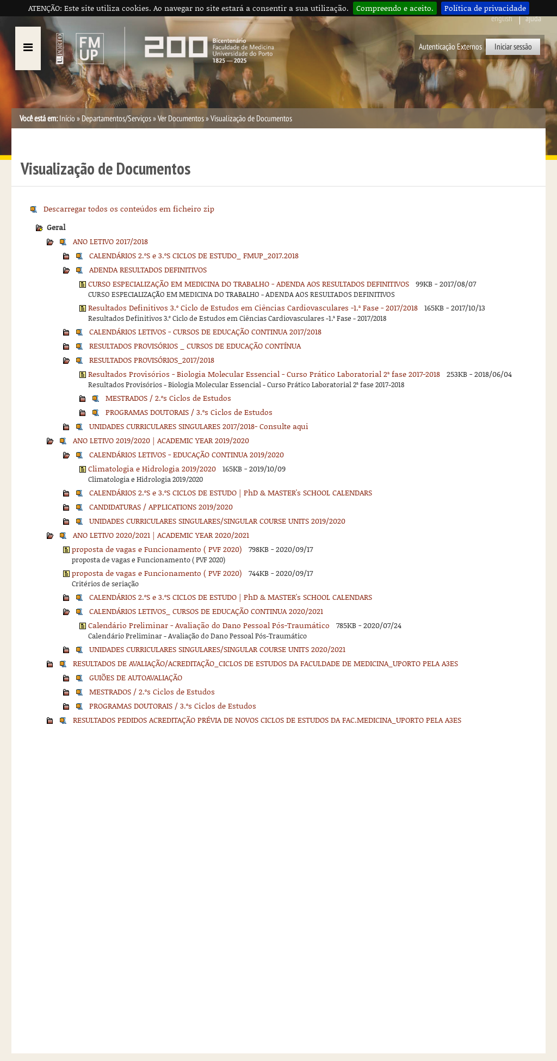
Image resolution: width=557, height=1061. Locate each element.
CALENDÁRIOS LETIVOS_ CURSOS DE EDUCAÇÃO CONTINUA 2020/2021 (206, 611)
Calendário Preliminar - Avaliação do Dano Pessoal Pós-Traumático (209, 625)
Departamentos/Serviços (116, 118)
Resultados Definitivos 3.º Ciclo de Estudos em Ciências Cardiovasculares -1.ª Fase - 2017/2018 (253, 307)
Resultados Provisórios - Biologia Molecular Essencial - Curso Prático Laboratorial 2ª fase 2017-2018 (264, 374)
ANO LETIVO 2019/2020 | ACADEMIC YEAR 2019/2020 (161, 440)
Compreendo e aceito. (395, 8)
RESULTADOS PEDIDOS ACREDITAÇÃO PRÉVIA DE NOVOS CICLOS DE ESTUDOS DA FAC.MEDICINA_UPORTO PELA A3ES (267, 720)
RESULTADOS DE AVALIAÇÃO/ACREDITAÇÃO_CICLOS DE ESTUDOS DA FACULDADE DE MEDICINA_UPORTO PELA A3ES (265, 663)
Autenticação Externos (450, 47)
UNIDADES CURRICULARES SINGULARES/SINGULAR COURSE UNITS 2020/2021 (217, 649)
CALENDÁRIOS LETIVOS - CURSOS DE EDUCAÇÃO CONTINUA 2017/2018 (205, 331)
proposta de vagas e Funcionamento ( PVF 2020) (157, 549)
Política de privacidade (485, 8)
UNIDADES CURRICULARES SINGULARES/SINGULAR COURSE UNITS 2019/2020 (217, 521)
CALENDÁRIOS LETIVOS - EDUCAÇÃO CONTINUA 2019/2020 (186, 454)
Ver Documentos (181, 118)
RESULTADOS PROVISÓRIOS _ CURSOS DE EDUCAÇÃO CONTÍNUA (195, 345)
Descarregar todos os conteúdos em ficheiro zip (129, 208)
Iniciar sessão (513, 47)
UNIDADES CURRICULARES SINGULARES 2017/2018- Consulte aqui (198, 426)
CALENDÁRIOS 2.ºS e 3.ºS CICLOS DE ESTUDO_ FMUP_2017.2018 (194, 255)
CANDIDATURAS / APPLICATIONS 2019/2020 (161, 506)
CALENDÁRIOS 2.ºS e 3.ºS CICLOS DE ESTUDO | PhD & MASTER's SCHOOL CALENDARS (230, 492)
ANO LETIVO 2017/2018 (110, 241)
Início (67, 118)
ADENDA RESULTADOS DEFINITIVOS (148, 269)
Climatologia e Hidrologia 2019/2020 (152, 468)
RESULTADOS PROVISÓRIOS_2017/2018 (151, 360)
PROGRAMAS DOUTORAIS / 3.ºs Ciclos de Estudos (189, 412)
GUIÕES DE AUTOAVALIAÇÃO (135, 677)
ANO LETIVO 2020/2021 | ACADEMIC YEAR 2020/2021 (161, 535)
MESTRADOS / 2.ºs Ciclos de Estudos (168, 398)
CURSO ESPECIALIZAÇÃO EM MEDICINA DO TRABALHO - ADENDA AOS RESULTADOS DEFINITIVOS (248, 283)
